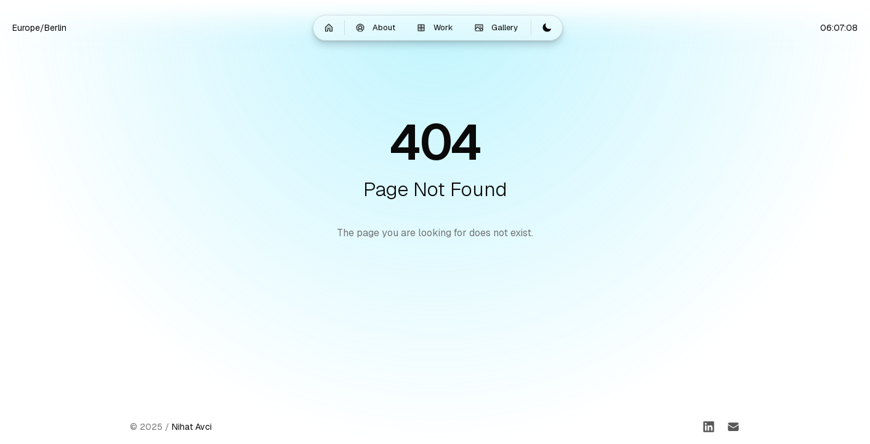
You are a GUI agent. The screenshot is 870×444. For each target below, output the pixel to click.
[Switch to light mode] (547, 28)
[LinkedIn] (708, 426)
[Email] (733, 426)
